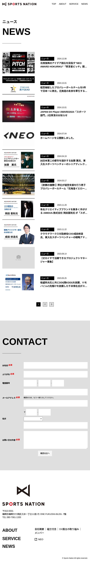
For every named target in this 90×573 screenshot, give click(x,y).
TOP (54, 4)
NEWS (84, 4)
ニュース (45, 59)
